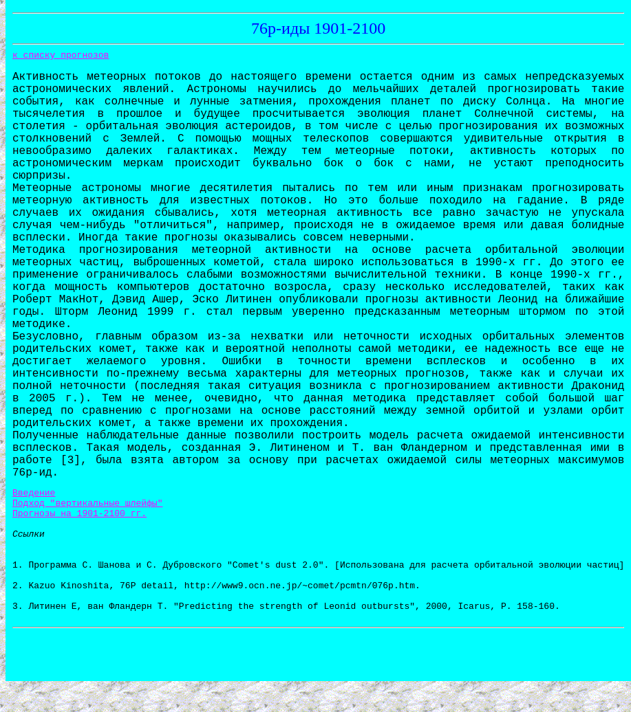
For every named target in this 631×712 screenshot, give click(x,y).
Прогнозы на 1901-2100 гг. (79, 519)
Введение (33, 494)
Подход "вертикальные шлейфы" (87, 506)
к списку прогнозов (60, 55)
